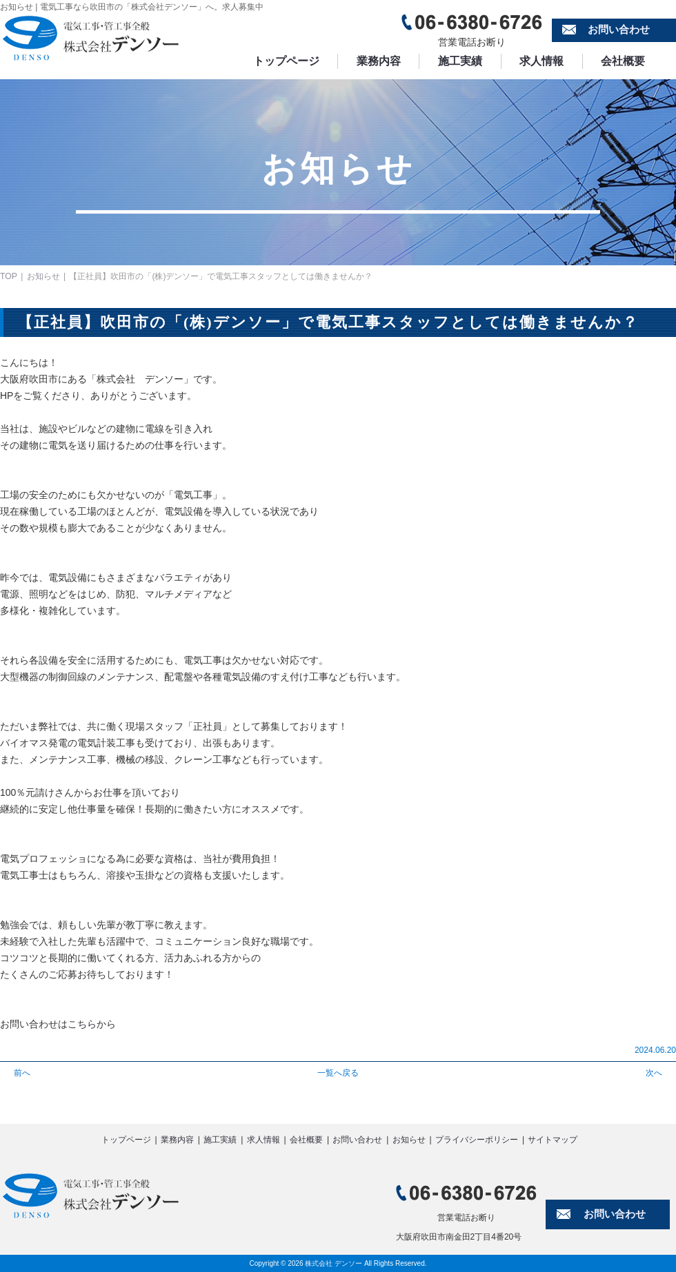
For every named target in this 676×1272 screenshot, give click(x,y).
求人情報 (548, 61)
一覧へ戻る (338, 1073)
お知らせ (42, 276)
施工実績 (465, 61)
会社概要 (632, 61)
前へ (22, 1073)
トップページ (287, 61)
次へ (654, 1073)
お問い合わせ (619, 30)
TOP (8, 276)
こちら (82, 1023)
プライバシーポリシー (476, 1140)
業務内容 (381, 61)
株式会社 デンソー (333, 1263)
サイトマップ (552, 1140)
